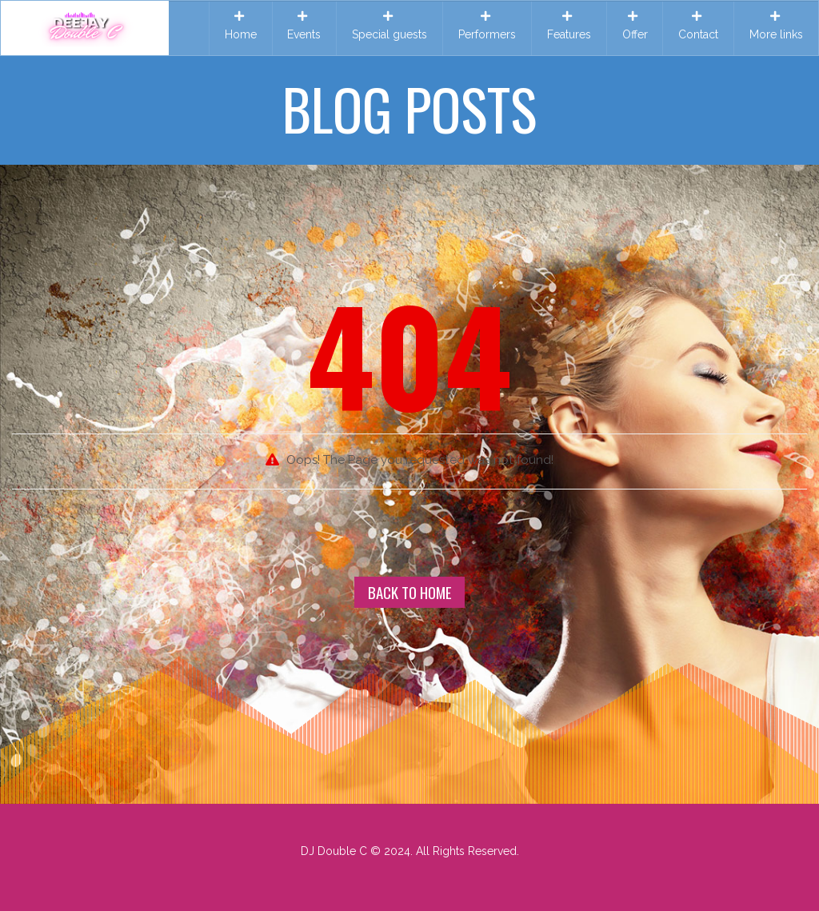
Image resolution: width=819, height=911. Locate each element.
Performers (487, 25)
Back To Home (410, 592)
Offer (635, 25)
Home (241, 25)
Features (569, 25)
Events (304, 25)
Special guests (389, 25)
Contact (698, 25)
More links (776, 25)
